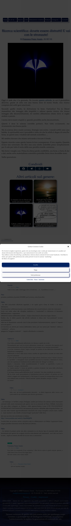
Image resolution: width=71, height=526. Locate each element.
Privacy (36, 279)
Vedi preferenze (35, 275)
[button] (68, 247)
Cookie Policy (30, 279)
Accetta (35, 265)
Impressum (41, 279)
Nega (35, 270)
